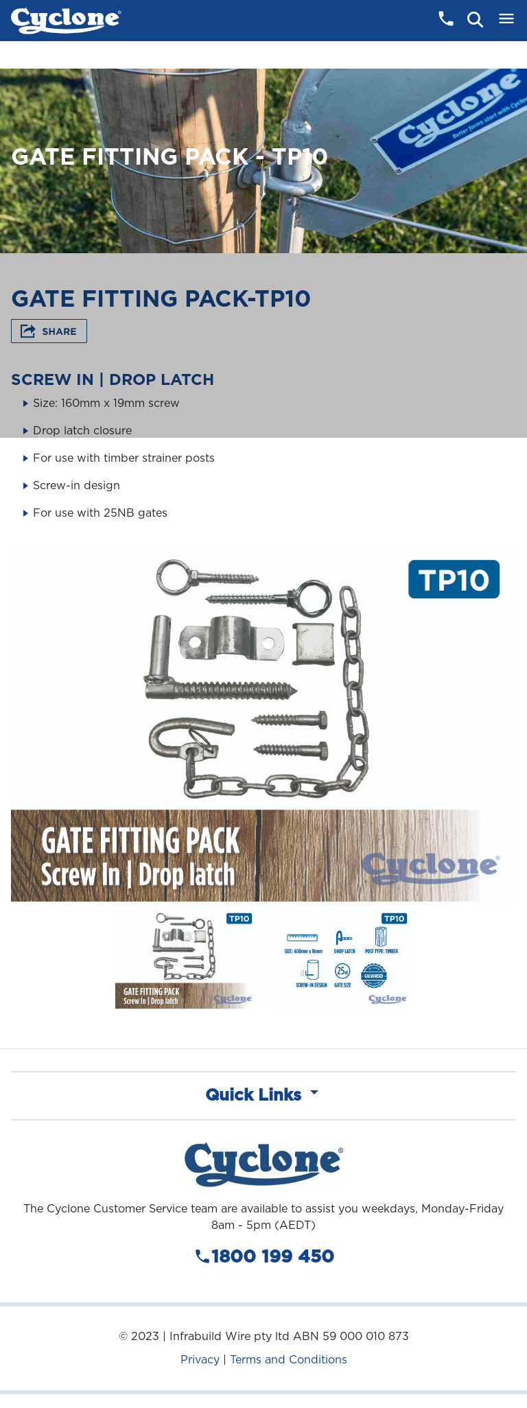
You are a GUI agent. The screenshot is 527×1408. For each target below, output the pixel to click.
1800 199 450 (264, 1256)
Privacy (200, 1359)
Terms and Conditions (288, 1359)
